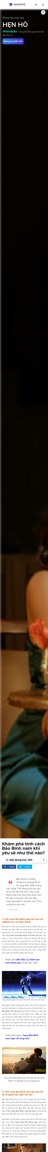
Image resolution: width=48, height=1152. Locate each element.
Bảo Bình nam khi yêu (11, 1011)
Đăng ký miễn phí (13, 41)
